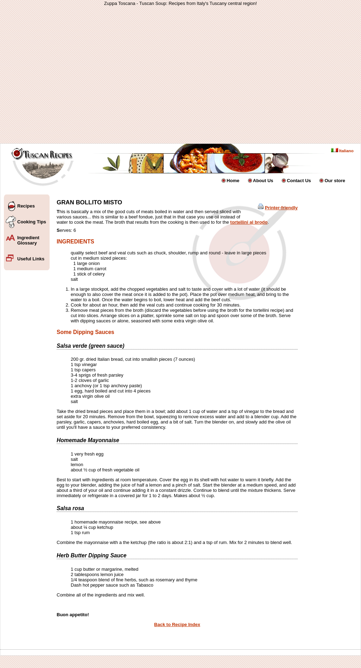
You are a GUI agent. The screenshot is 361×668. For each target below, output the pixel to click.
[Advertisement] (118, 74)
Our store (334, 180)
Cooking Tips (31, 221)
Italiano (342, 150)
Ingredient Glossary (28, 240)
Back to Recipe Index (177, 624)
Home (233, 180)
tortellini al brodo (248, 222)
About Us (263, 180)
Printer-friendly (281, 207)
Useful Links (30, 258)
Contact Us (299, 180)
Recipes (26, 206)
